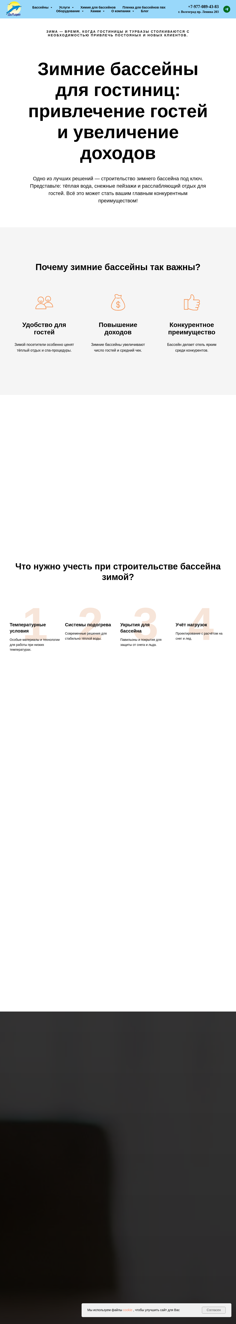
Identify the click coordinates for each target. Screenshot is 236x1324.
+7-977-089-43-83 (203, 6)
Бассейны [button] (40, 7)
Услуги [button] (65, 7)
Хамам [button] (96, 11)
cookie (127, 1310)
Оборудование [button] (68, 11)
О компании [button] (121, 11)
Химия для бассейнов (98, 7)
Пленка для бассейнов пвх (144, 7)
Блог (144, 11)
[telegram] (226, 9)
